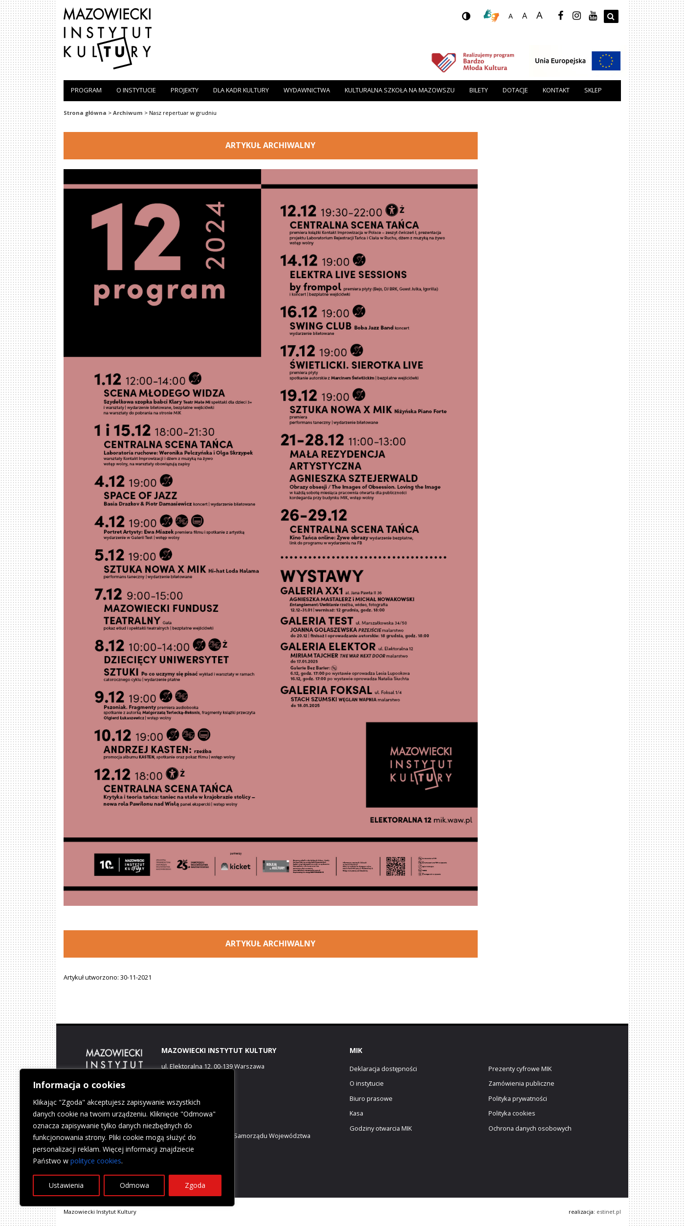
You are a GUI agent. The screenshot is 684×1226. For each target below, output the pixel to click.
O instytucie (136, 90)
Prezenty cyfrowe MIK (520, 1068)
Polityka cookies (511, 1113)
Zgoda (195, 1185)
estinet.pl (608, 1211)
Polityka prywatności (517, 1098)
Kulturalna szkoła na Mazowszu (400, 90)
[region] (127, 1137)
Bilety (478, 90)
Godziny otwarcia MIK (381, 1128)
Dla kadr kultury (241, 90)
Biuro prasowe (371, 1098)
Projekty (185, 90)
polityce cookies (95, 1160)
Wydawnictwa (307, 90)
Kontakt (556, 90)
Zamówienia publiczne (521, 1083)
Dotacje (515, 90)
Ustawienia (66, 1185)
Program (86, 90)
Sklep (593, 90)
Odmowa (134, 1185)
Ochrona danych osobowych (530, 1128)
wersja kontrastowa (474, 19)
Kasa (356, 1113)
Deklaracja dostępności (383, 1068)
